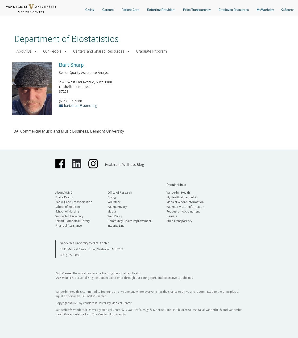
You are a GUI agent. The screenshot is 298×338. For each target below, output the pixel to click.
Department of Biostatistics (66, 39)
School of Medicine (68, 207)
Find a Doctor (64, 197)
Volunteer (114, 202)
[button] (35, 51)
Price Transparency (197, 10)
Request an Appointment (183, 211)
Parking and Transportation (73, 202)
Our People (52, 51)
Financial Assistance (68, 226)
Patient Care (130, 10)
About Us (24, 51)
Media (112, 211)
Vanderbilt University (69, 216)
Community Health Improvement (129, 221)
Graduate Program (151, 51)
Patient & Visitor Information (185, 207)
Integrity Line (116, 226)
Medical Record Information (185, 202)
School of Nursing (67, 211)
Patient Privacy (117, 207)
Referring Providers (161, 10)
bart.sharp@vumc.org (78, 105)
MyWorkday (265, 10)
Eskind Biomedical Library (72, 221)
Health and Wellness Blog (124, 164)
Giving (90, 10)
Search (287, 8)
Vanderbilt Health (178, 193)
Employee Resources (234, 10)
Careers (108, 10)
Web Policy (115, 216)
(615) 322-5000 (70, 255)
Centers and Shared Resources (98, 51)
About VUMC (63, 193)
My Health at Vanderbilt (182, 197)
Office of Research (120, 193)
